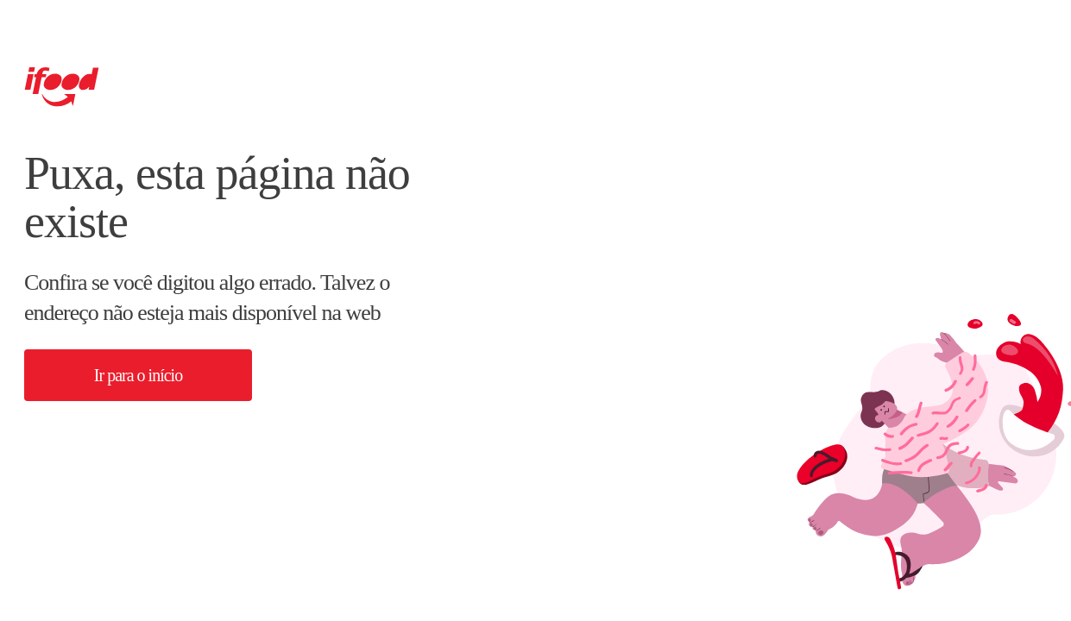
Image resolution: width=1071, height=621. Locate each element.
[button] (138, 375)
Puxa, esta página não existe (217, 197)
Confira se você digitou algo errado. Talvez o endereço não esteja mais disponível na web (206, 297)
